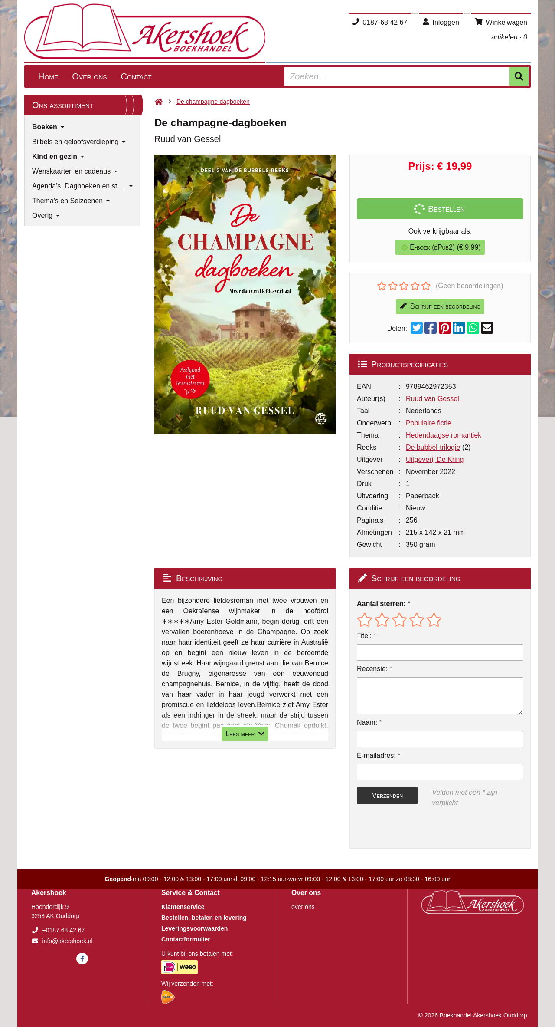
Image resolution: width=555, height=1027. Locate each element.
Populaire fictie (428, 423)
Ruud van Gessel (432, 398)
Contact (136, 76)
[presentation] (412, 828)
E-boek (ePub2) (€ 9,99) (440, 247)
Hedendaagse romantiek (443, 435)
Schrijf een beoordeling (440, 306)
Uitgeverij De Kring (435, 459)
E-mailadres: (376, 755)
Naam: (367, 722)
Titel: (364, 635)
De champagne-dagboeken (213, 101)
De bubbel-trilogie (433, 447)
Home (48, 76)
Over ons (89, 76)
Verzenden (387, 795)
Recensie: (372, 668)
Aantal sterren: (381, 603)
